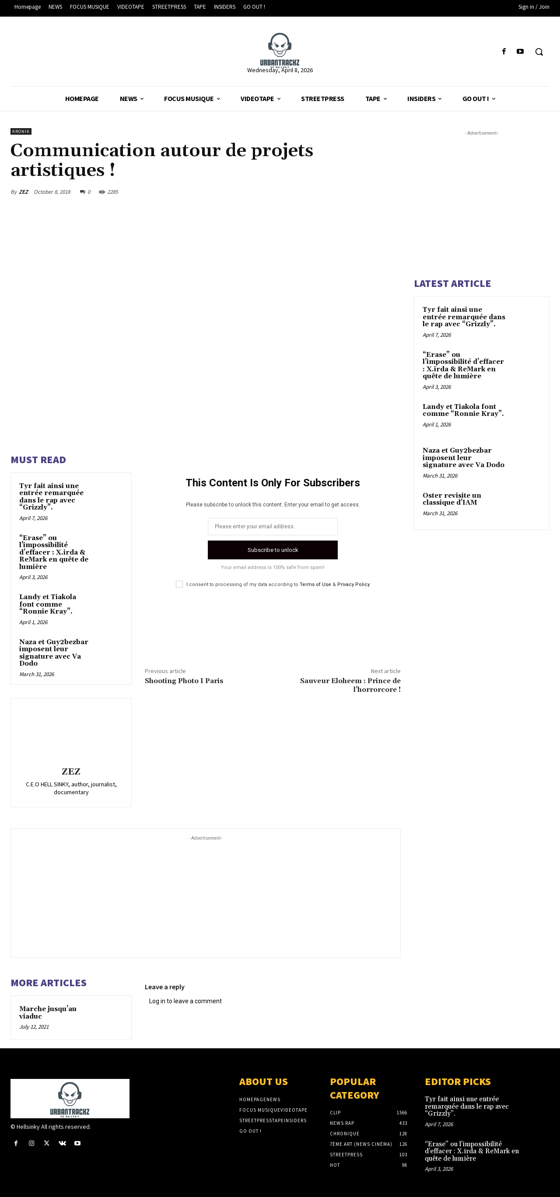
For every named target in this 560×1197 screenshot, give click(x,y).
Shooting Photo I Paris (184, 681)
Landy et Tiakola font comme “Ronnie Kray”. (47, 604)
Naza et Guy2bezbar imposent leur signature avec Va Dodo (53, 653)
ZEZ (23, 191)
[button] (539, 51)
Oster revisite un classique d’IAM (452, 499)
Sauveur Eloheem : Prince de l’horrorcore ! (350, 685)
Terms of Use (315, 584)
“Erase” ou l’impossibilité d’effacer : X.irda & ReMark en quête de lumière (53, 552)
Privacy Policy (353, 584)
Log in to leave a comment (185, 1001)
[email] (273, 526)
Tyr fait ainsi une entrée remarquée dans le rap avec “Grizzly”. (51, 497)
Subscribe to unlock (273, 550)
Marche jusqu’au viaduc (48, 1013)
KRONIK (21, 131)
